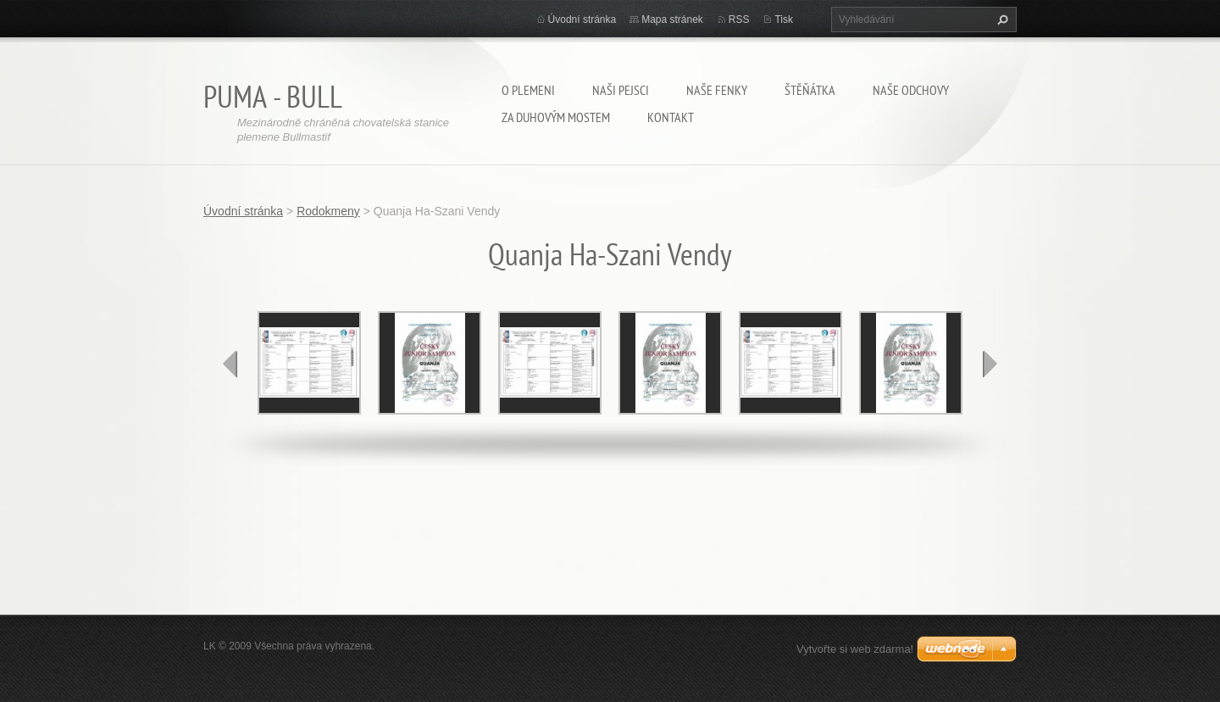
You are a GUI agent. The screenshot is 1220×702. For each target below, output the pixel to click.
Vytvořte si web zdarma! (854, 649)
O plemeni (528, 89)
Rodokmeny (328, 211)
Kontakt (670, 117)
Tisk (783, 19)
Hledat (1000, 19)
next (989, 363)
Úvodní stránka (582, 19)
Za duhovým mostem (556, 117)
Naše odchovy (911, 89)
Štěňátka (810, 89)
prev (230, 363)
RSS (739, 19)
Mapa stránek (672, 19)
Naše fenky (716, 89)
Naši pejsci (620, 89)
